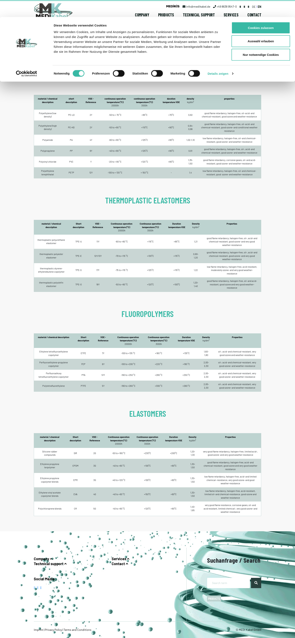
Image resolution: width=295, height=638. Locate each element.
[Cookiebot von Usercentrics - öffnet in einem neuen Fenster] (26, 57)
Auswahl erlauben (261, 24)
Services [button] (120, 559)
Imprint (39, 629)
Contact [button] (120, 563)
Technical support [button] (50, 563)
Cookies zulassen (261, 11)
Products (214, 598)
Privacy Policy (53, 629)
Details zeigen (218, 56)
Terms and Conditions (77, 629)
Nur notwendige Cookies (261, 37)
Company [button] (43, 559)
